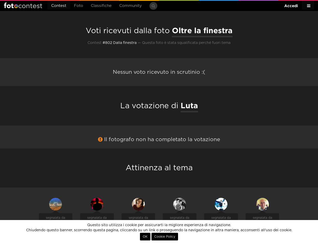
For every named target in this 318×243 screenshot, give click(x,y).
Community (130, 6)
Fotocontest (23, 5)
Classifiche (101, 6)
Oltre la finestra (202, 30)
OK (145, 236)
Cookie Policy (164, 236)
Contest (58, 6)
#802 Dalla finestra (120, 43)
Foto (78, 6)
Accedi (291, 6)
